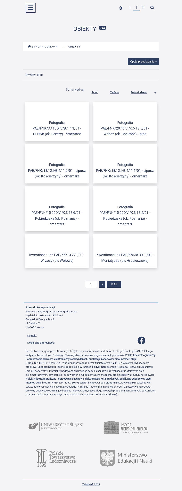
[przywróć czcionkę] (136, 8)
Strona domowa (43, 46)
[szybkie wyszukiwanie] (152, 8)
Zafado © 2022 (91, 484)
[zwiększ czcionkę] (143, 8)
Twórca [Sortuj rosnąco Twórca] (117, 91)
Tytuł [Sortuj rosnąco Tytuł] (98, 91)
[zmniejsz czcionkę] (130, 8)
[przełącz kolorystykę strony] (120, 8)
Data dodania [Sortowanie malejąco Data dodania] (142, 91)
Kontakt (32, 335)
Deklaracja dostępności (40, 342)
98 (116, 284)
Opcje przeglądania (142, 61)
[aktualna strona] (91, 284)
